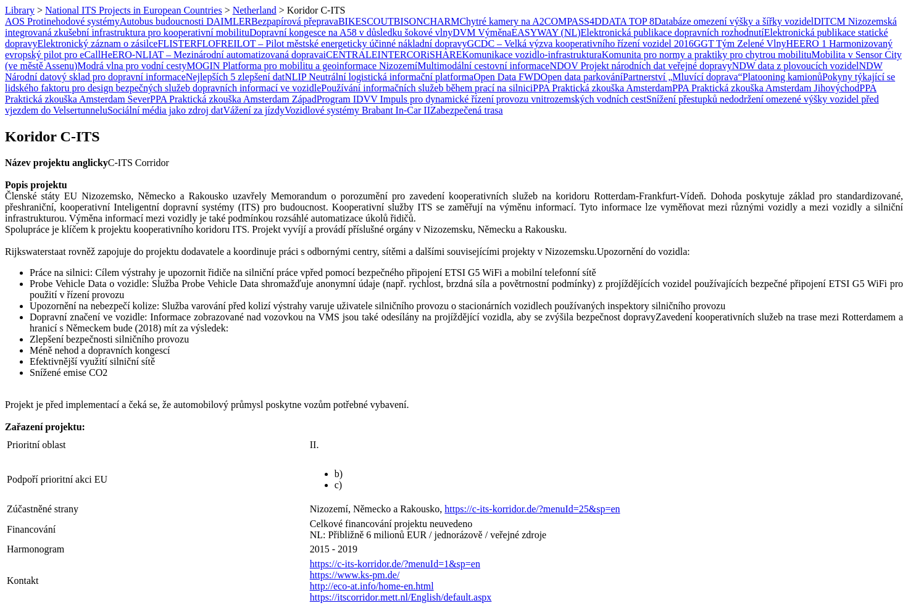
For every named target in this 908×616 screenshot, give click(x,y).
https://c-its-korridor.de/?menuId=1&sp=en (395, 564)
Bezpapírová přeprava (294, 21)
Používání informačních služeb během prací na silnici (427, 88)
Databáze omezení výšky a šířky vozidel (734, 21)
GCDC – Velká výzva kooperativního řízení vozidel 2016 (580, 43)
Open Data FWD (506, 77)
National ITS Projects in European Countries (133, 10)
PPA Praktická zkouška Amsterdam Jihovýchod (765, 88)
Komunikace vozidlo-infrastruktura (531, 54)
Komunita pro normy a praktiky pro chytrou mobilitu (707, 54)
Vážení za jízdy (254, 110)
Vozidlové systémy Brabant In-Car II (357, 110)
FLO (206, 43)
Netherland (255, 10)
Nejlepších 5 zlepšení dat (235, 77)
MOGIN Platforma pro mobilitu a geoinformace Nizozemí (301, 65)
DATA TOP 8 (628, 21)
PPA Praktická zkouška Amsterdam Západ (233, 99)
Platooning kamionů (782, 77)
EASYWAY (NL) (545, 32)
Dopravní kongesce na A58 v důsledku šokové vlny (350, 32)
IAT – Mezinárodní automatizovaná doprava (235, 54)
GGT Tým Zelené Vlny (740, 43)
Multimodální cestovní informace (483, 65)
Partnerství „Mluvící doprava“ (683, 77)
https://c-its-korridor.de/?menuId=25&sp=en (532, 509)
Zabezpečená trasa (466, 110)
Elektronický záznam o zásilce (97, 43)
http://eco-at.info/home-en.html (372, 586)
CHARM (441, 21)
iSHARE (444, 54)
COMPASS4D (573, 21)
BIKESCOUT (366, 21)
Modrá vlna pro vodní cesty (131, 65)
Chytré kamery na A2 (501, 21)
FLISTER (176, 43)
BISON (408, 21)
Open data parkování (582, 77)
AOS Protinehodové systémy (62, 21)
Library (20, 10)
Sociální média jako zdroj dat (165, 110)
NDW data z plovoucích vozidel (795, 65)
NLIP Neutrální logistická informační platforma (379, 77)
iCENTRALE (350, 54)
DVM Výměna (481, 32)
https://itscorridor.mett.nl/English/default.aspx (401, 597)
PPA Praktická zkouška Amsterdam (602, 88)
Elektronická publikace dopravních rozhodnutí (672, 32)
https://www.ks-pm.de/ (355, 575)
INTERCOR (402, 54)
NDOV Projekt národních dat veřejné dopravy (640, 65)
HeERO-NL (124, 54)
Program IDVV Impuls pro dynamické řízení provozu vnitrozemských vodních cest (481, 99)
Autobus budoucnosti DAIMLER (185, 21)
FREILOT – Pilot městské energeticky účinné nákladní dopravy (341, 43)
